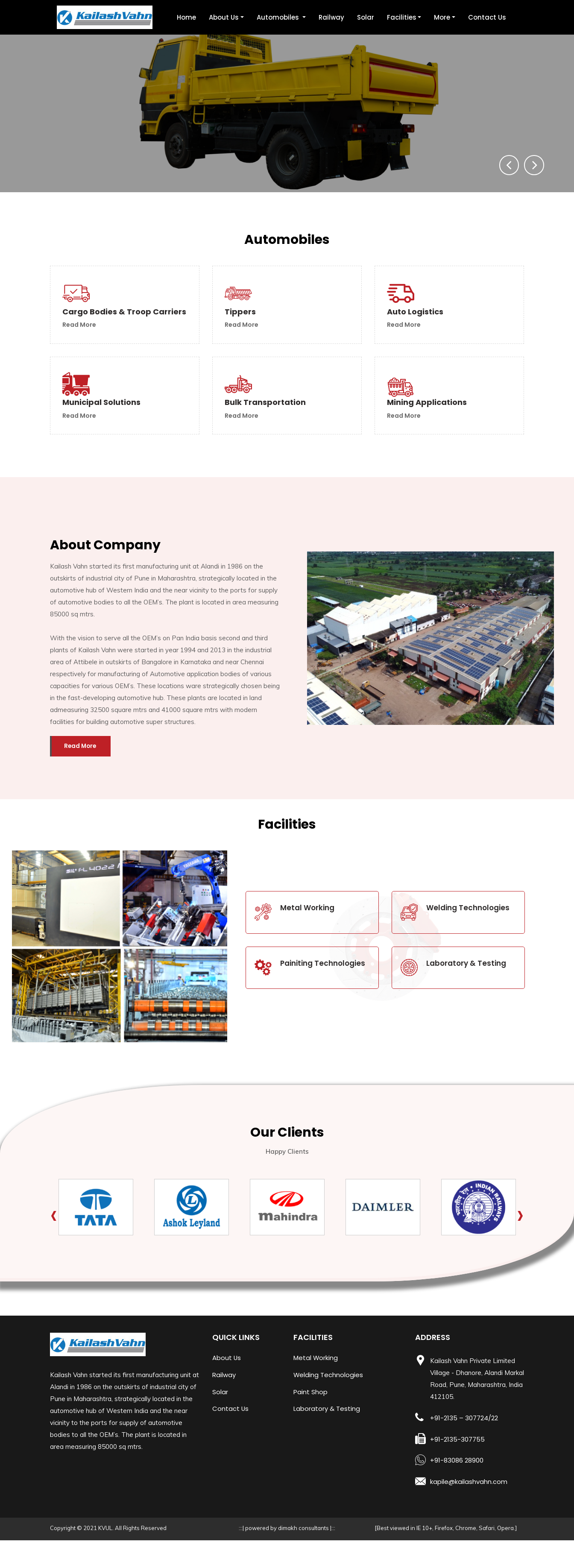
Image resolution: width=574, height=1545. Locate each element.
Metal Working (315, 1364)
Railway (331, 17)
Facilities (401, 17)
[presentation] (507, 164)
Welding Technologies (328, 1381)
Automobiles (279, 17)
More (442, 17)
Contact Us (487, 17)
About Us (224, 17)
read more (80, 333)
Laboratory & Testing (326, 1415)
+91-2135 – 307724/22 (464, 1423)
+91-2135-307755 (457, 1444)
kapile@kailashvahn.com (468, 1486)
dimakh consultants (304, 1532)
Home (186, 17)
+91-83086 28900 (456, 1465)
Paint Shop (310, 1398)
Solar (365, 17)
